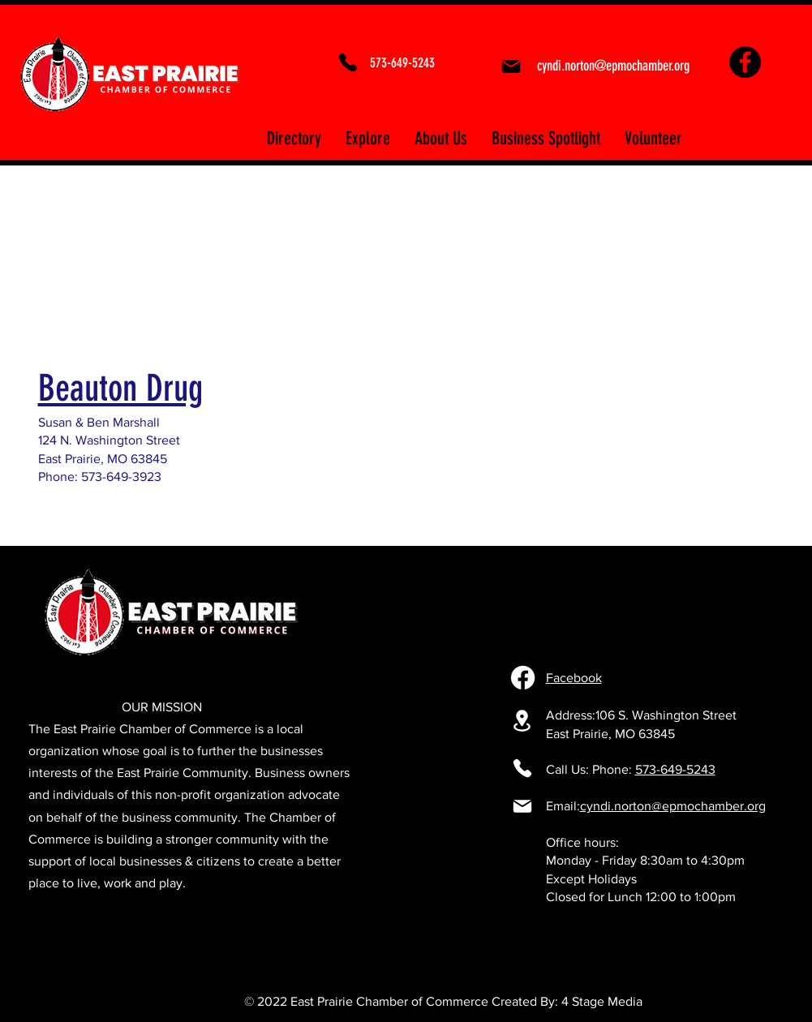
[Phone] (348, 62)
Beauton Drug (120, 388)
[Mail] (511, 66)
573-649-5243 (675, 769)
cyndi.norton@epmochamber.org (673, 806)
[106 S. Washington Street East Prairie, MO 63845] (522, 720)
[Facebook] (745, 62)
